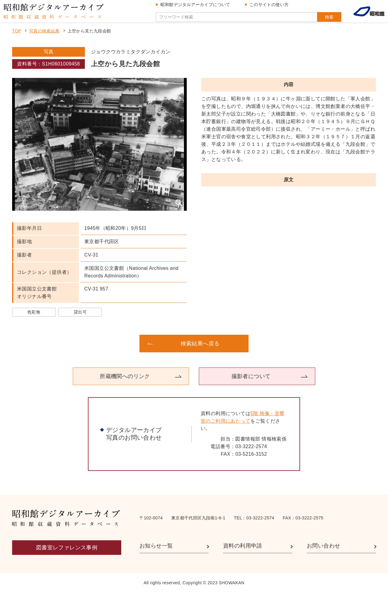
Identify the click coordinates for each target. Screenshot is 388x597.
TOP (16, 35)
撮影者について (251, 380)
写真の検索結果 (44, 35)
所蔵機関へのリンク (125, 380)
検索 (320, 19)
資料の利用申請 (242, 550)
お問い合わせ (323, 550)
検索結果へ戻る (200, 347)
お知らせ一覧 (156, 550)
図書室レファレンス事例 (66, 552)
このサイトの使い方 (270, 6)
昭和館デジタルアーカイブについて (197, 6)
